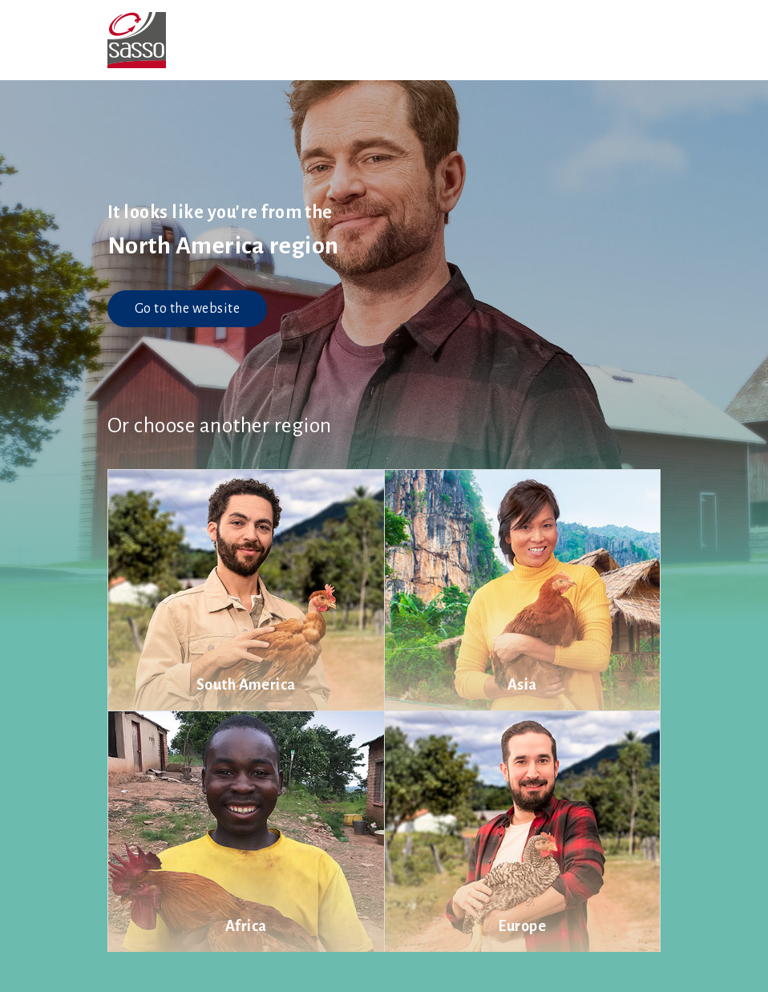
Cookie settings (416, 972)
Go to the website (187, 309)
